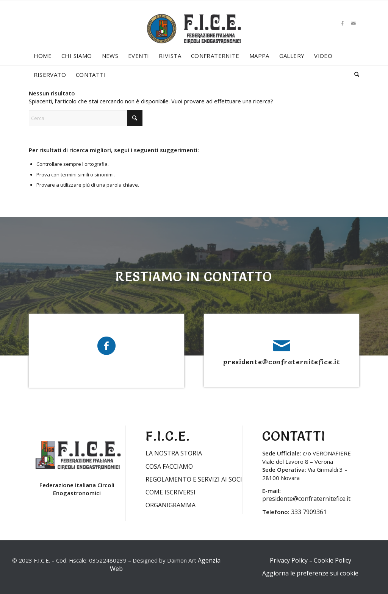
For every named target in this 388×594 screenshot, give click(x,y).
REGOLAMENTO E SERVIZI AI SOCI (194, 479)
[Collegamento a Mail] (353, 23)
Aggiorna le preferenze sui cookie (310, 573)
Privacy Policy (289, 560)
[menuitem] (43, 55)
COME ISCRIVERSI (171, 492)
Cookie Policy (332, 560)
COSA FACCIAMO (169, 466)
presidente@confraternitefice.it (281, 361)
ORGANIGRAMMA (171, 505)
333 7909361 (309, 512)
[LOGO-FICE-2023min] (194, 36)
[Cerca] (354, 74)
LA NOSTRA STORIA (174, 453)
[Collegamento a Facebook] (342, 23)
